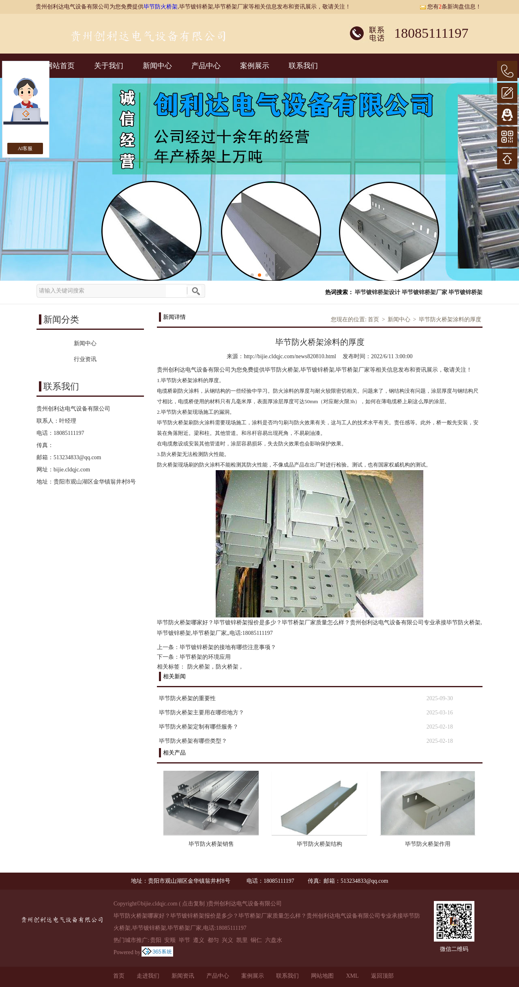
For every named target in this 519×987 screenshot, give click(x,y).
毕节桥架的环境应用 (205, 657)
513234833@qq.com (77, 457)
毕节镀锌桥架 (465, 292)
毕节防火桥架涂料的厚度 (450, 319)
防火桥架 (198, 667)
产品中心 (206, 66)
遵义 (198, 940)
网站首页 (60, 66)
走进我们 (148, 976)
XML (352, 976)
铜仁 (256, 940)
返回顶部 (382, 976)
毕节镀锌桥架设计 (377, 292)
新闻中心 (157, 66)
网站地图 (322, 976)
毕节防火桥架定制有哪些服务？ (198, 727)
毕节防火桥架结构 (319, 844)
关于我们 (108, 66)
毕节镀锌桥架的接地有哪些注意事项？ (228, 647)
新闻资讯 (183, 976)
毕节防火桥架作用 (427, 844)
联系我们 (303, 66)
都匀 (213, 940)
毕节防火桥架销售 (211, 844)
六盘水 (273, 940)
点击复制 (193, 904)
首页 (373, 319)
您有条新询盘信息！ (450, 7)
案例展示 (254, 66)
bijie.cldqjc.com (72, 470)
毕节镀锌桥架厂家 (424, 292)
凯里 (242, 940)
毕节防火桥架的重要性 (187, 698)
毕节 (184, 940)
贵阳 (155, 940)
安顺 (170, 940)
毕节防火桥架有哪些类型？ (193, 741)
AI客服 (25, 148)
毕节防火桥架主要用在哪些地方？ (201, 713)
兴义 (227, 940)
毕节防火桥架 (161, 7)
